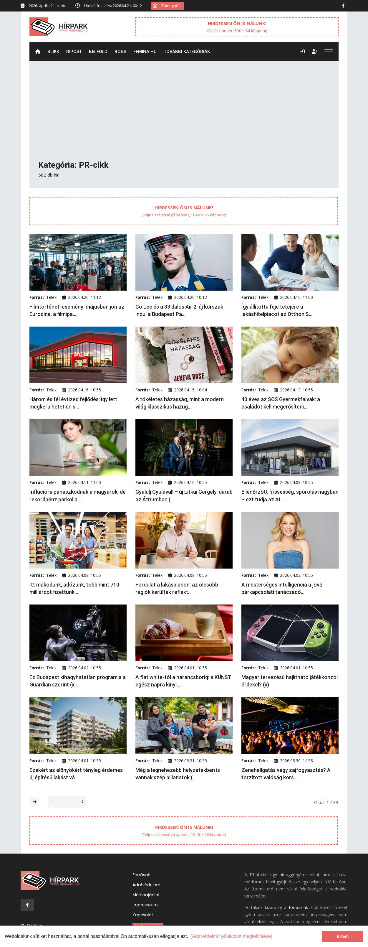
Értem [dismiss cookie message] (343, 936)
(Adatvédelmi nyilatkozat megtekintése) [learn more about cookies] (231, 936)
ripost (74, 51)
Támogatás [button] (167, 5)
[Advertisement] (184, 115)
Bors (120, 51)
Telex (51, 297)
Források (141, 875)
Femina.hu (145, 51)
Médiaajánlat (146, 895)
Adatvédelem (146, 885)
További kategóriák (187, 51)
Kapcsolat (142, 915)
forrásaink (298, 907)
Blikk (53, 51)
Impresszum (145, 905)
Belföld (98, 51)
